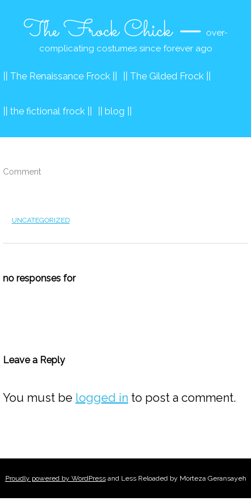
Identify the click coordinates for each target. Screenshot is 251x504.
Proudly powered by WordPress (55, 478)
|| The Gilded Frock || (167, 76)
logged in (101, 398)
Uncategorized (41, 220)
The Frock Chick (97, 31)
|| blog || (115, 111)
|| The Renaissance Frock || (60, 76)
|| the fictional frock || (47, 111)
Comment (22, 171)
